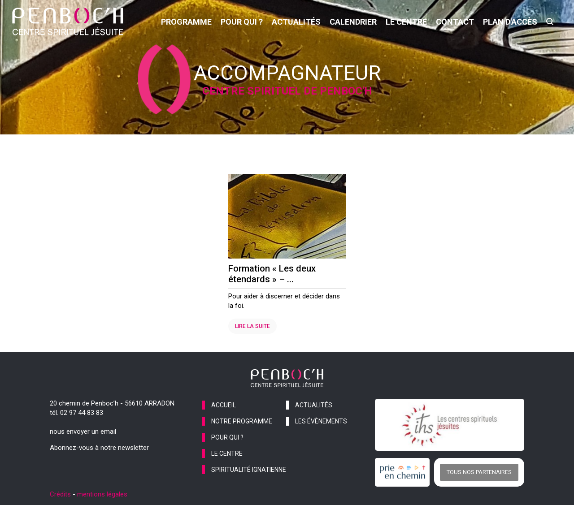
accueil (223, 405)
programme (186, 21)
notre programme (241, 421)
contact (455, 21)
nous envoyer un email (83, 431)
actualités (296, 21)
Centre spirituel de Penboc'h (287, 91)
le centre (406, 21)
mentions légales (102, 494)
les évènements (321, 421)
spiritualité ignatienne (248, 469)
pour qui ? (242, 21)
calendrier (353, 21)
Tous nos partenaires (479, 472)
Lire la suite (252, 326)
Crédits (60, 494)
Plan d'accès (510, 21)
